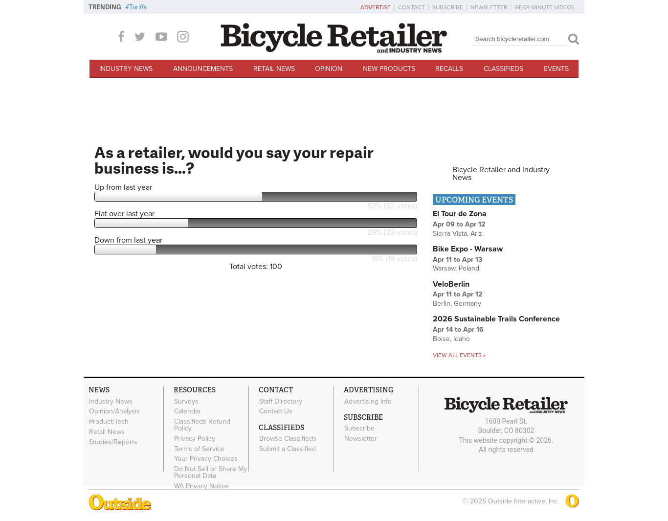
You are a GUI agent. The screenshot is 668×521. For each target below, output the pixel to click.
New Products (389, 69)
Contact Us (275, 411)
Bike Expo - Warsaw (468, 249)
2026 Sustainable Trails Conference (496, 319)
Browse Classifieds (287, 439)
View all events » (459, 355)
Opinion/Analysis (114, 411)
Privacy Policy (194, 438)
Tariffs (138, 7)
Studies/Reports (113, 442)
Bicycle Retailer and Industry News (501, 173)
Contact (411, 7)
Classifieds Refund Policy (202, 425)
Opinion (328, 69)
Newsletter (488, 7)
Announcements (203, 69)
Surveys (186, 401)
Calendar (187, 411)
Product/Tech (109, 422)
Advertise (375, 7)
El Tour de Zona (460, 214)
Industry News (126, 69)
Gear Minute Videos (544, 7)
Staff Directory (280, 401)
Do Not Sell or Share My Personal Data (210, 472)
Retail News (274, 69)
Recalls (449, 69)
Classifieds (503, 69)
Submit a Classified (287, 449)
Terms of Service (199, 449)
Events (556, 69)
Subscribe (447, 7)
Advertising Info (368, 401)
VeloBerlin (451, 284)
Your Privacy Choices (206, 459)
